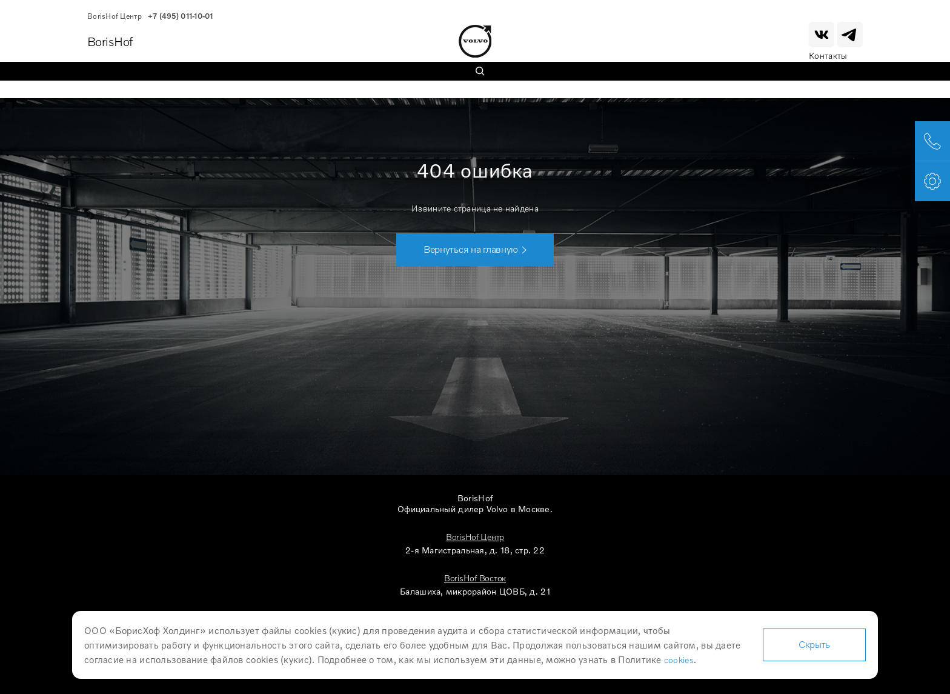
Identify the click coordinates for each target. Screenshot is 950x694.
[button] (475, 249)
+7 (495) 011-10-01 (180, 16)
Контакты (828, 55)
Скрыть (814, 644)
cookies (679, 660)
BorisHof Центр (475, 537)
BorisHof (110, 41)
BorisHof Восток (475, 578)
